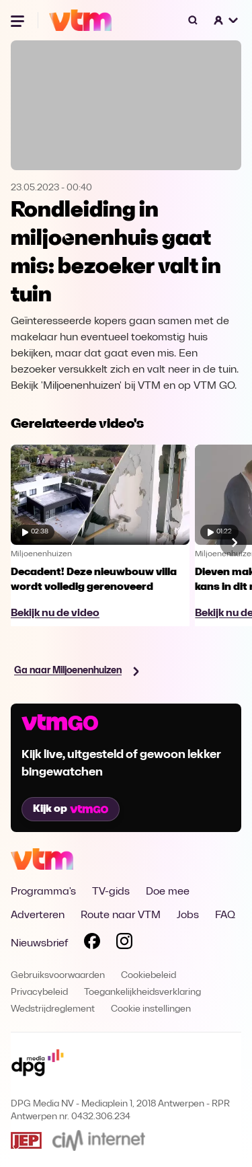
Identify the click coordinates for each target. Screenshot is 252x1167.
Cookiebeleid (148, 976)
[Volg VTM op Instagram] (124, 943)
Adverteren (38, 915)
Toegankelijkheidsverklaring (142, 992)
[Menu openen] (19, 20)
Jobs (188, 915)
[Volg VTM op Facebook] (92, 943)
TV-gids (111, 892)
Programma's (43, 892)
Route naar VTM (121, 915)
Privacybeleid (39, 992)
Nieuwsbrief (39, 943)
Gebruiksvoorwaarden (58, 976)
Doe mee (168, 892)
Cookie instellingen (151, 1009)
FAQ (225, 915)
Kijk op (70, 809)
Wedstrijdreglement (53, 1009)
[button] (226, 20)
